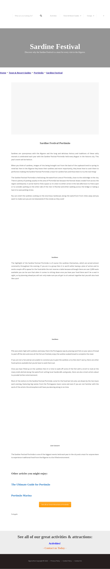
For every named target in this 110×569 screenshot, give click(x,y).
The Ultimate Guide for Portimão (30, 484)
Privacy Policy (55, 561)
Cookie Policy (67, 561)
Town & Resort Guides (71, 16)
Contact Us (78, 561)
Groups (89, 16)
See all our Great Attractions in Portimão (55, 505)
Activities (53, 16)
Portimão (39, 72)
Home (3, 72)
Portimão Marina (21, 495)
